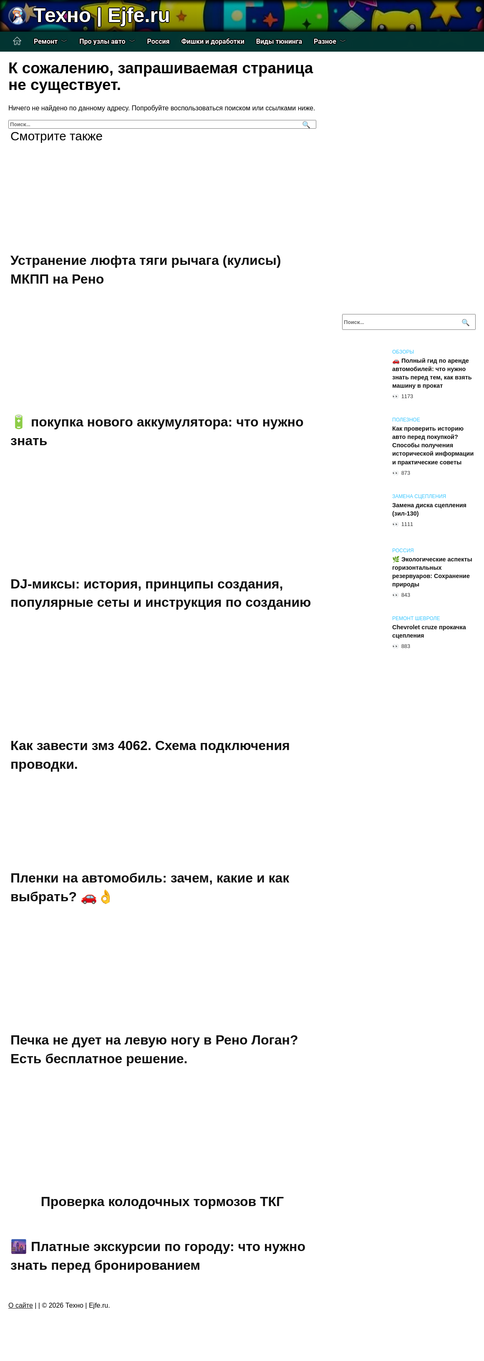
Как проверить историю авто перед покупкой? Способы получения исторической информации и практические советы (433, 445)
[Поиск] (305, 124)
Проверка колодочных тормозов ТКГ (162, 1201)
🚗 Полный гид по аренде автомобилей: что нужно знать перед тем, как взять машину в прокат (432, 373)
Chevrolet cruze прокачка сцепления (429, 631)
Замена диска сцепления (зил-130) (429, 509)
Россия (158, 41)
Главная (17, 41)
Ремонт (46, 41)
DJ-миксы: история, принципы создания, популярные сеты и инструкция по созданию (160, 593)
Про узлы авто (102, 41)
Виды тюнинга (279, 41)
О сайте (20, 1305)
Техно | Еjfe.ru (101, 15)
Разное (325, 41)
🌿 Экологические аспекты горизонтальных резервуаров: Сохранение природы (432, 572)
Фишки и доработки (213, 41)
